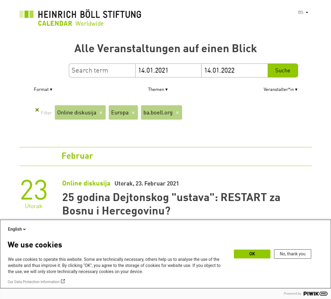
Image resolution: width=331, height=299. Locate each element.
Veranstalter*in (279, 90)
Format (41, 90)
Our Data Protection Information (33, 282)
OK (252, 253)
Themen (156, 90)
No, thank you (293, 253)
